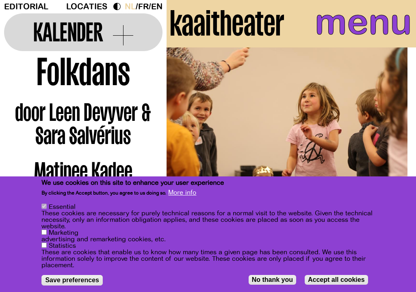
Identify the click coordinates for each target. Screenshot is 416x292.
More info (182, 192)
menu (360, 24)
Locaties (86, 7)
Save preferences (72, 280)
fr (143, 7)
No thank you (272, 279)
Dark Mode (119, 6)
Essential (62, 207)
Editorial (26, 7)
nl (130, 7)
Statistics (62, 246)
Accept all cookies (336, 279)
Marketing (63, 233)
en (156, 7)
